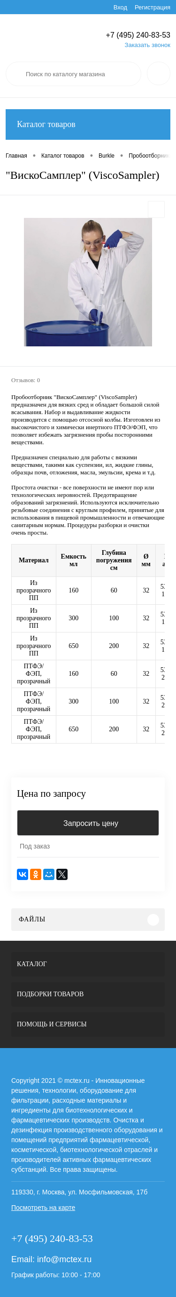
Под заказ (35, 846)
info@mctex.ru (64, 1259)
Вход (120, 7)
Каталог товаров (88, 124)
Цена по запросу (51, 794)
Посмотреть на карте (43, 1207)
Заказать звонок (147, 44)
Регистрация (152, 7)
